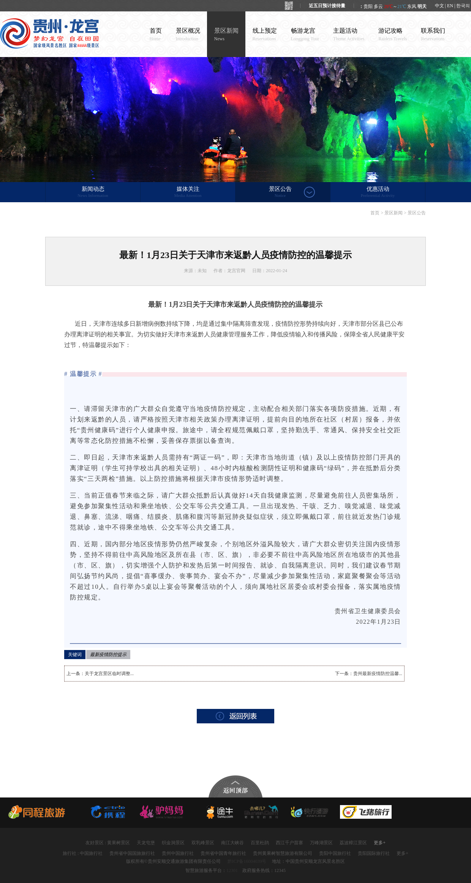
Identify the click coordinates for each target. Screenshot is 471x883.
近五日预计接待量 (327, 5)
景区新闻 (226, 34)
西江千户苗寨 (289, 842)
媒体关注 (188, 192)
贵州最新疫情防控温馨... (377, 673)
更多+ (380, 842)
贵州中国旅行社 (178, 853)
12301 (232, 870)
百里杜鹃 (260, 842)
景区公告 (280, 192)
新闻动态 (93, 192)
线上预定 (265, 34)
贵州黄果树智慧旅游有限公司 (282, 853)
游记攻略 (392, 34)
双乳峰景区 (202, 842)
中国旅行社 (91, 853)
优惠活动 (377, 192)
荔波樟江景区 (353, 842)
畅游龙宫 (305, 34)
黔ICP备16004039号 (247, 861)
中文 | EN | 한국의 (452, 5)
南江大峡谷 (232, 842)
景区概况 (188, 34)
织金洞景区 (173, 842)
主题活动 (348, 34)
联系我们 (433, 34)
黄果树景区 (118, 842)
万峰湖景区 (321, 842)
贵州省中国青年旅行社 (223, 853)
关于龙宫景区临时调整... (109, 673)
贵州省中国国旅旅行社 (132, 853)
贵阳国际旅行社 (374, 853)
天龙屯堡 (146, 842)
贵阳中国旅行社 (335, 853)
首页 (156, 34)
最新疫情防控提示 (108, 654)
